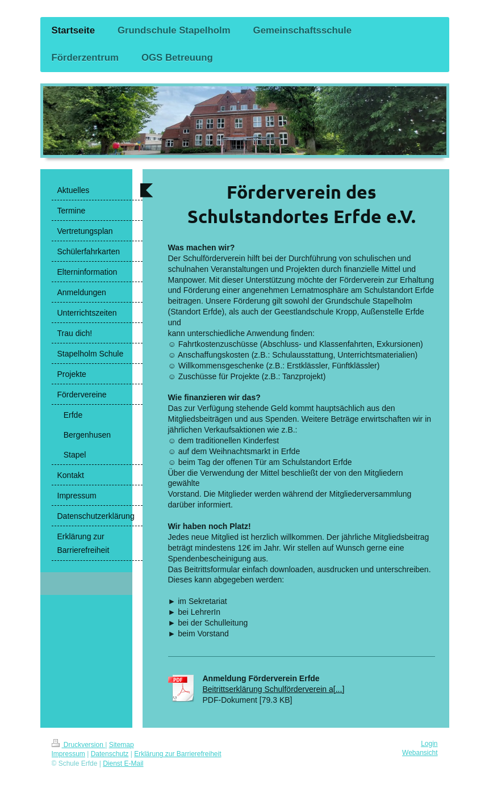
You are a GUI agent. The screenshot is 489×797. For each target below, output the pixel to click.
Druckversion (79, 745)
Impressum (68, 754)
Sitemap (121, 745)
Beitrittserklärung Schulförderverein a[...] (274, 689)
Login (429, 744)
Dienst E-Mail (123, 763)
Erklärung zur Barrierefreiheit (177, 754)
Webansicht (419, 753)
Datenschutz (110, 754)
